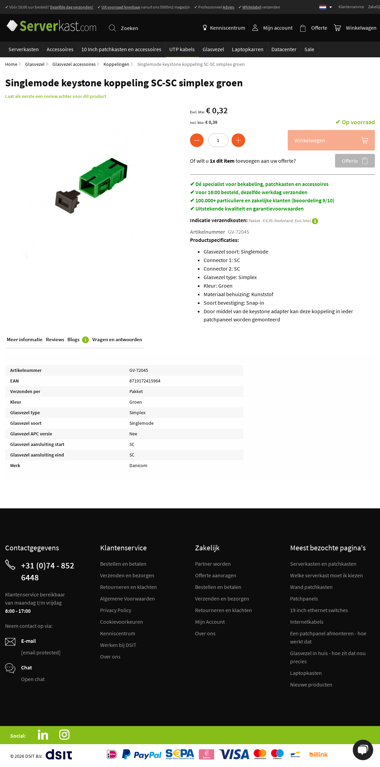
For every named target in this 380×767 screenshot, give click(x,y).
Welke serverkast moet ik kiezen (326, 575)
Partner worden (213, 563)
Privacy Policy (115, 610)
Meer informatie (25, 339)
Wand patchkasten (311, 586)
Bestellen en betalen (123, 563)
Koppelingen (116, 64)
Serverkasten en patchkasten (323, 563)
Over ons (110, 656)
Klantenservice (351, 6)
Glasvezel (35, 64)
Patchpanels (304, 598)
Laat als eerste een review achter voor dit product (55, 96)
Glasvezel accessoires (74, 64)
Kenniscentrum (224, 27)
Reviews (55, 339)
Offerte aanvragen (215, 575)
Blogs (78, 339)
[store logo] (50, 23)
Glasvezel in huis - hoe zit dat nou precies (328, 657)
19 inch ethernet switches (319, 610)
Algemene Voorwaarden (127, 598)
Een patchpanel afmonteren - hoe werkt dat (328, 637)
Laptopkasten (306, 672)
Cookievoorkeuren (121, 621)
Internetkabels (306, 621)
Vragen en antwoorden (117, 339)
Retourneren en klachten (128, 586)
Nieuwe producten (311, 684)
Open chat (33, 679)
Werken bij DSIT (118, 644)
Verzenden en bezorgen (127, 575)
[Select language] (325, 7)
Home (11, 64)
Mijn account (277, 27)
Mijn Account (210, 621)
